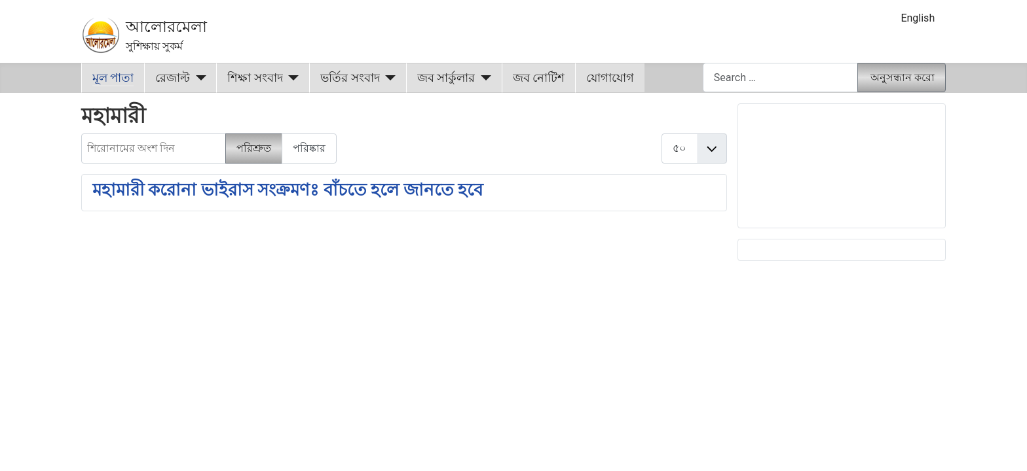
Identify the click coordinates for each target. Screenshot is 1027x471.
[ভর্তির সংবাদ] (388, 77)
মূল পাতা (113, 77)
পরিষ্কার (309, 148)
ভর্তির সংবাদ (349, 77)
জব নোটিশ (539, 77)
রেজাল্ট (172, 77)
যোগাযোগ (610, 77)
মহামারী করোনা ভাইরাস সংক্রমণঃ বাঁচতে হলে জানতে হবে (287, 190)
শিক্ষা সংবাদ (254, 77)
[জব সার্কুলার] (483, 77)
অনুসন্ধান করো (902, 77)
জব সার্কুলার (446, 77)
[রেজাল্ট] (198, 77)
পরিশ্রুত (253, 148)
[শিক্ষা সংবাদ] (291, 77)
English (918, 18)
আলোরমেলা (166, 27)
